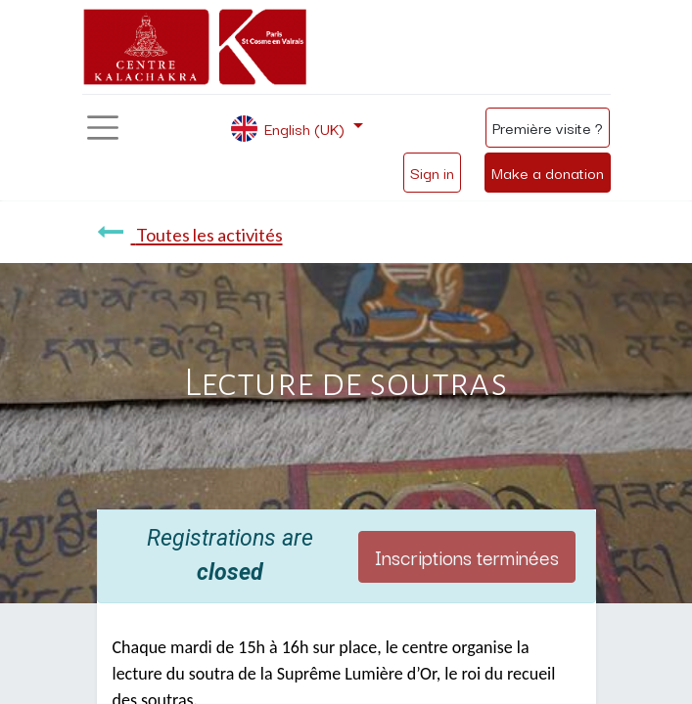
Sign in (432, 172)
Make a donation (547, 172)
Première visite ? (547, 127)
